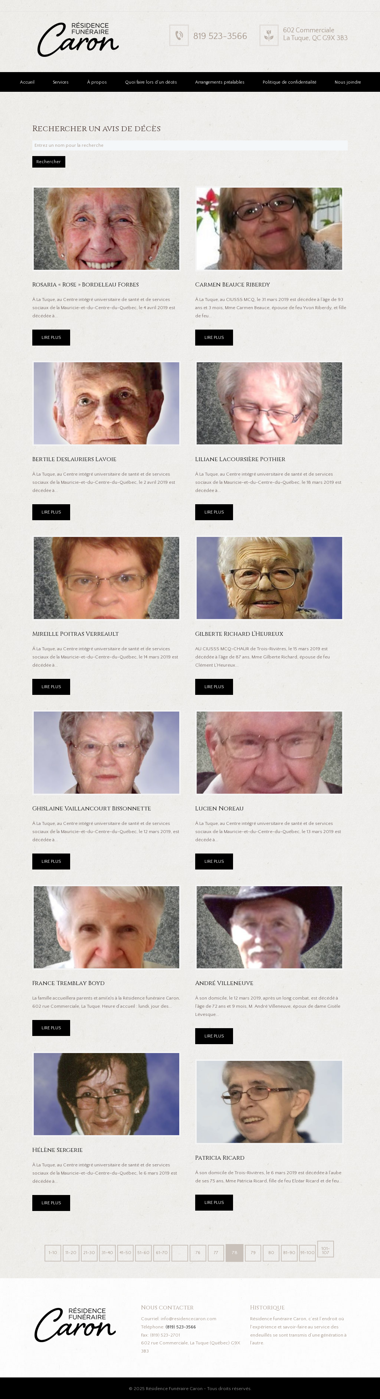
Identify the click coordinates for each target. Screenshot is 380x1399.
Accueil (27, 82)
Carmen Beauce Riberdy (234, 287)
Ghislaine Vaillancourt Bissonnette (94, 811)
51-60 (141, 1251)
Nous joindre (348, 82)
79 (256, 1251)
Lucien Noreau (220, 811)
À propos (97, 82)
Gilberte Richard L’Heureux (241, 636)
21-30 (84, 1251)
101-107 (332, 1251)
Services (61, 82)
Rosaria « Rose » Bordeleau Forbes (88, 287)
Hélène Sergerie (58, 1152)
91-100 (312, 1251)
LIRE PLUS (52, 340)
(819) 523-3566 (182, 1326)
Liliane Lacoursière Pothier (242, 461)
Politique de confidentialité (290, 82)
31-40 (104, 1251)
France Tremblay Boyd (70, 985)
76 (199, 1251)
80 (275, 1251)
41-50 (123, 1251)
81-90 (294, 1251)
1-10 (46, 1251)
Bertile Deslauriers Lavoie (76, 461)
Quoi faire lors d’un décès (151, 82)
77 (217, 1251)
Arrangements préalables (220, 82)
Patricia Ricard (221, 1160)
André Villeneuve (225, 985)
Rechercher (53, 163)
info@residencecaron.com (189, 1318)
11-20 (65, 1251)
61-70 (160, 1251)
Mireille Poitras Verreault (77, 636)
